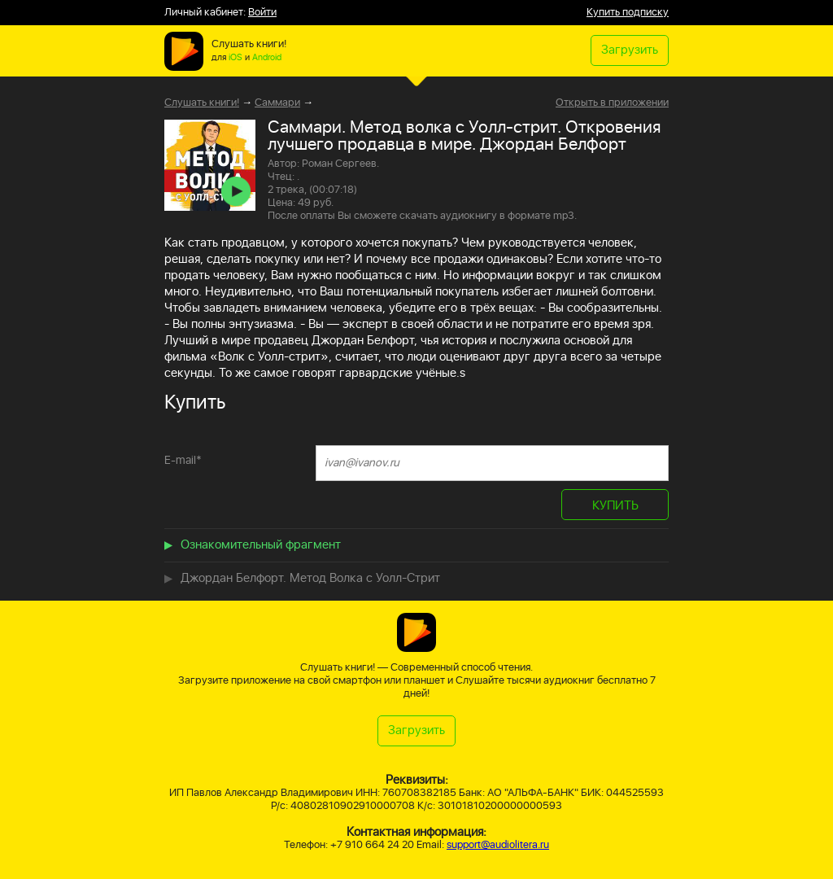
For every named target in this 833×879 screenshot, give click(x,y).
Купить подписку (628, 12)
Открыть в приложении (612, 103)
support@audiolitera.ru (498, 845)
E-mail (183, 460)
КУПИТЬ (615, 505)
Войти (262, 12)
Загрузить (629, 50)
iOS (235, 57)
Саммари (277, 103)
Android (266, 57)
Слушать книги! (201, 103)
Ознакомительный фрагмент (261, 545)
